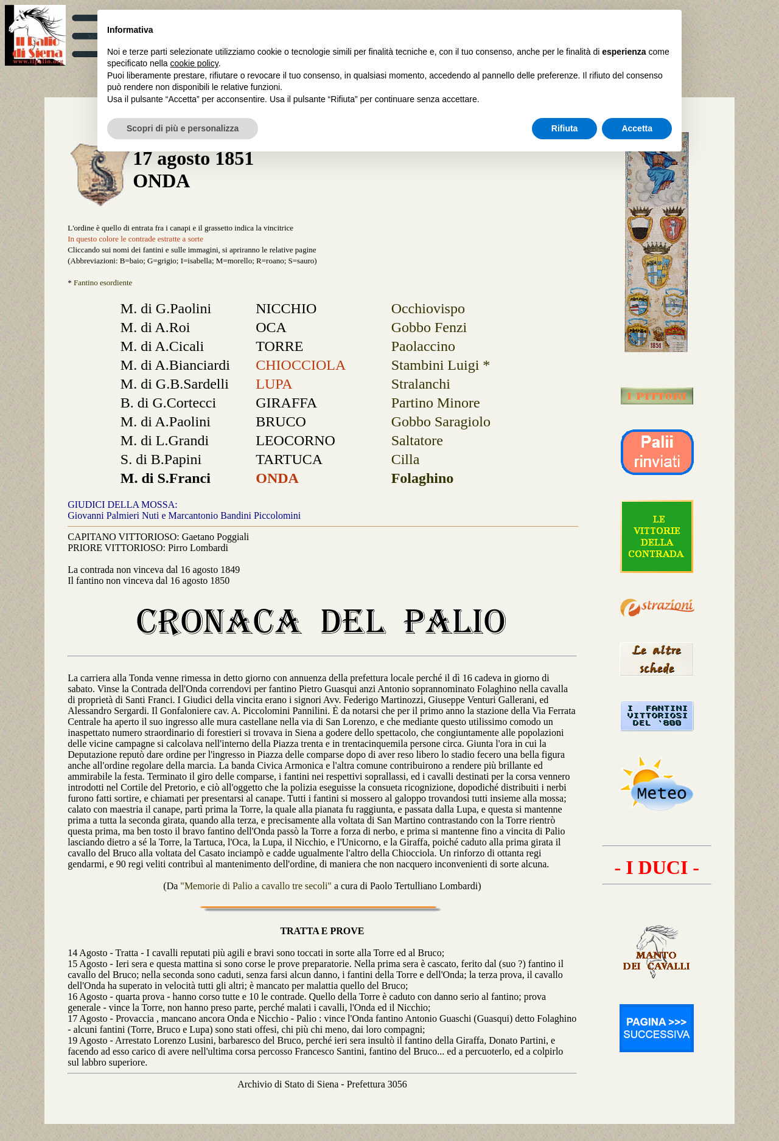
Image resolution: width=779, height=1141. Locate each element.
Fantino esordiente (103, 282)
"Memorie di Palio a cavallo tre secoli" (257, 886)
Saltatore (417, 440)
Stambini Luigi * (441, 365)
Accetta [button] (636, 128)
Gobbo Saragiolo (441, 421)
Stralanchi (420, 384)
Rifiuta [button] (564, 128)
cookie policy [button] (194, 63)
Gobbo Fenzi (429, 327)
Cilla (405, 459)
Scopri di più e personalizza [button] (183, 128)
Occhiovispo (428, 308)
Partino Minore (435, 403)
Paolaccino (423, 346)
